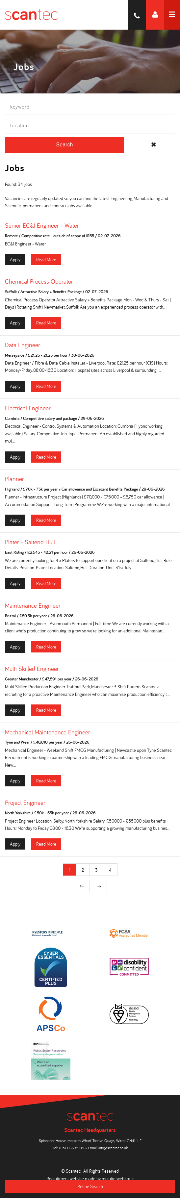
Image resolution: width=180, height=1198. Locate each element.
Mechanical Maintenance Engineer (47, 732)
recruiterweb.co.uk (118, 1179)
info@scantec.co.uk (113, 1147)
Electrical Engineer (28, 408)
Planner (14, 479)
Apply (15, 259)
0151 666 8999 (71, 1147)
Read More (46, 259)
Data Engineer (22, 345)
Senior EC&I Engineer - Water (42, 225)
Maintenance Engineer (33, 605)
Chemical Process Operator (39, 281)
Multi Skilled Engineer (32, 669)
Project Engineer (25, 802)
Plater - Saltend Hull (30, 542)
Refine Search (90, 1186)
